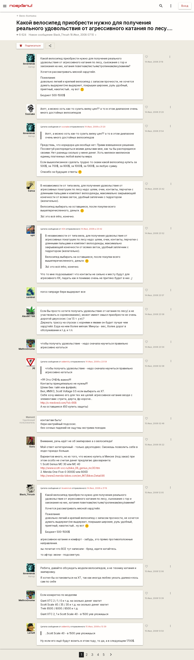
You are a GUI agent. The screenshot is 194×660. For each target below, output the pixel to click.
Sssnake (30, 114)
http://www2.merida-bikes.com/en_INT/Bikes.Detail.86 (72, 475)
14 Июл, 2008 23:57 (154, 295)
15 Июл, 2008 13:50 (154, 631)
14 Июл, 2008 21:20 (154, 112)
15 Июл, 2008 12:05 (154, 492)
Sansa (31, 190)
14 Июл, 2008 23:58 (154, 314)
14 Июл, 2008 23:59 (154, 347)
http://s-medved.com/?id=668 (58, 402)
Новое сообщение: (41, 34)
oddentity (65, 362)
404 (63, 229)
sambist (30, 297)
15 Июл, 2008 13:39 (154, 598)
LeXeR (31, 632)
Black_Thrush (61, 34)
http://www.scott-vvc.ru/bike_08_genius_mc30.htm (70, 467)
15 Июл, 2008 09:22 (154, 445)
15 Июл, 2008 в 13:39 (96, 626)
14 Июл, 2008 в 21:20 (95, 127)
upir (32, 235)
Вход (184, 5)
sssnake (65, 127)
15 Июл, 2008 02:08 (154, 366)
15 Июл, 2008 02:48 (154, 423)
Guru (32, 446)
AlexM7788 (28, 316)
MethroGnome (27, 349)
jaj (33, 368)
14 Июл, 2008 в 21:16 (97, 488)
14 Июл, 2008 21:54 (154, 131)
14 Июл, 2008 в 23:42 (91, 229)
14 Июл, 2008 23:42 (154, 189)
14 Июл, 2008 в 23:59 (96, 362)
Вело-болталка (26, 15)
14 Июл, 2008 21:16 (154, 62)
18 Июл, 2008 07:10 (83, 34)
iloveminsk (29, 63)
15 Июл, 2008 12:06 (154, 571)
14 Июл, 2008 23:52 (154, 233)
